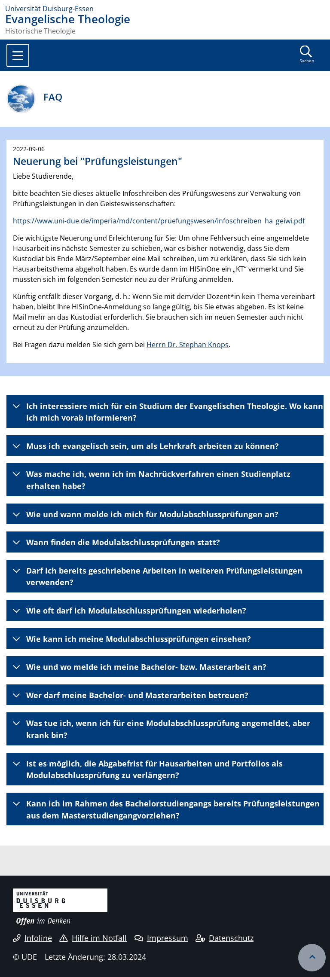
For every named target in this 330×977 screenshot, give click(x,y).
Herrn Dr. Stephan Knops (188, 344)
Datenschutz (225, 938)
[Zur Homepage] (165, 8)
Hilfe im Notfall (93, 938)
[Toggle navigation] (17, 55)
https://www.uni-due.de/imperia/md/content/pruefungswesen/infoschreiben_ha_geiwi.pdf (159, 221)
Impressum (161, 938)
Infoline (32, 938)
